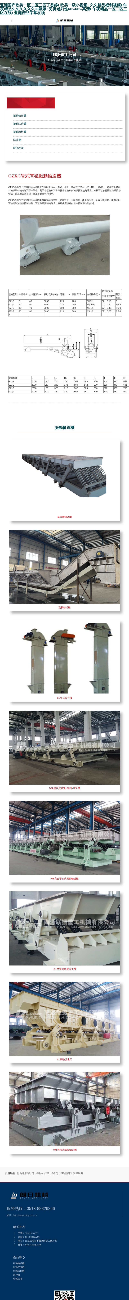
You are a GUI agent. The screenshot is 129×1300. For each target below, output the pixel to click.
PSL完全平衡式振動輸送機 (64, 878)
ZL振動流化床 (64, 1059)
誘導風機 (78, 1173)
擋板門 (54, 1173)
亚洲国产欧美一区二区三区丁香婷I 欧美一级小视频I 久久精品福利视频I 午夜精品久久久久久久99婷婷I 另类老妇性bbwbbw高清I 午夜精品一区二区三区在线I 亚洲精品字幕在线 (63, 9)
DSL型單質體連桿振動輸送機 (64, 788)
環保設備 (18, 147)
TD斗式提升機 (64, 698)
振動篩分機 (19, 123)
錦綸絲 (39, 1173)
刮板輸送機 (64, 607)
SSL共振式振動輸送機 (64, 969)
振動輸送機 (19, 115)
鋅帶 (46, 1173)
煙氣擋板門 (66, 1173)
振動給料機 (19, 131)
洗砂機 (17, 139)
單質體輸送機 (64, 517)
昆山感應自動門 (25, 1173)
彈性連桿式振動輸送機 (65, 1150)
